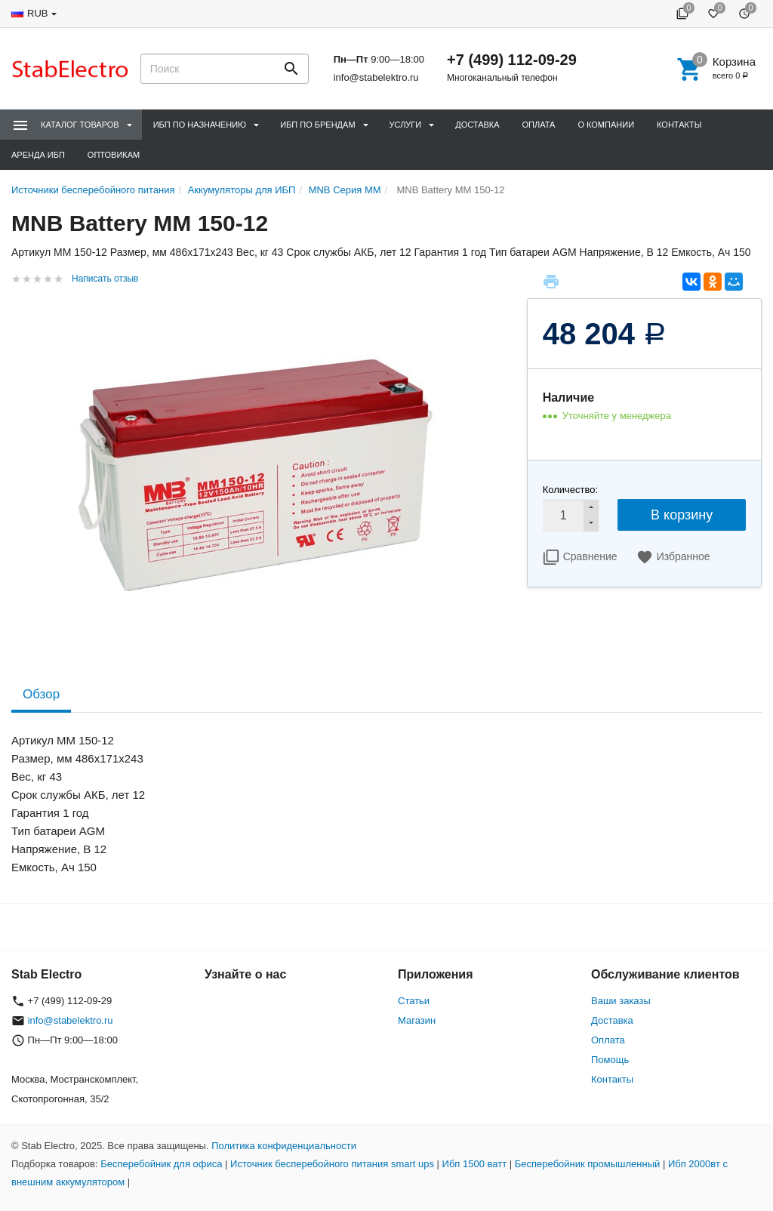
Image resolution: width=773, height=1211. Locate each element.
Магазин (417, 1020)
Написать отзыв (105, 278)
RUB (37, 13)
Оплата (539, 124)
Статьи (414, 1000)
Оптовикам (114, 154)
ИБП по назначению (199, 124)
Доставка (477, 124)
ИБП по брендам (317, 124)
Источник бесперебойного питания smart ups (332, 1163)
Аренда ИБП (38, 154)
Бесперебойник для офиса (161, 1163)
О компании (605, 124)
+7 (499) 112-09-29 (512, 59)
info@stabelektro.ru (376, 77)
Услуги (406, 124)
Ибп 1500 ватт (474, 1163)
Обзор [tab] (41, 694)
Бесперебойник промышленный (588, 1163)
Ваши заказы (621, 1000)
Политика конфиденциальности (283, 1145)
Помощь (610, 1059)
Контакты (679, 124)
